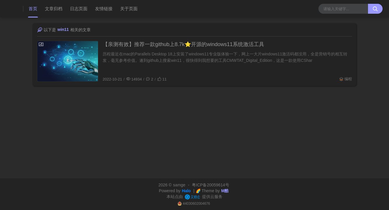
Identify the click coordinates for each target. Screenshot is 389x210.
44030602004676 (196, 204)
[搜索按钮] (375, 9)
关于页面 (129, 8)
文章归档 (53, 8)
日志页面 (78, 8)
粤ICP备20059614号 (210, 185)
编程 (348, 79)
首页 (33, 8)
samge (179, 185)
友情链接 (104, 8)
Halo (186, 190)
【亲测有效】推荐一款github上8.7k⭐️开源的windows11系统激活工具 (183, 44)
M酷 (225, 190)
